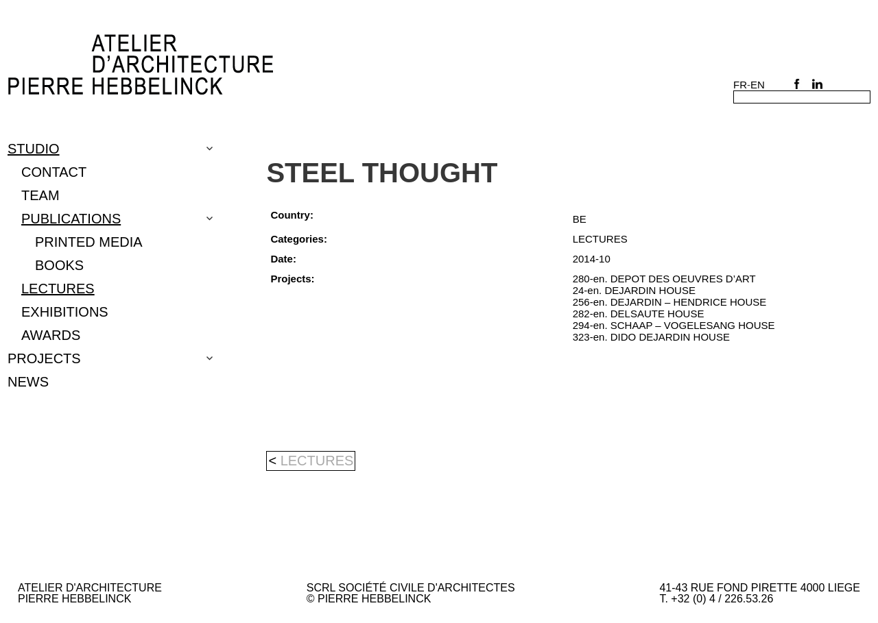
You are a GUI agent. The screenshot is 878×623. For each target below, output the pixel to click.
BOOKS (59, 265)
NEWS (28, 381)
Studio (34, 148)
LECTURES (58, 288)
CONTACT (53, 172)
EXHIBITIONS (64, 311)
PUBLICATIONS (71, 218)
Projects (44, 358)
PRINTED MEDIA (89, 241)
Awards (50, 335)
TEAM (40, 195)
